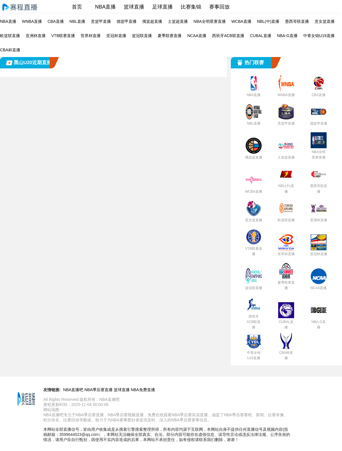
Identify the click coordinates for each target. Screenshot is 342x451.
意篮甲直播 (101, 21)
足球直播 (162, 7)
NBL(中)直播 (268, 21)
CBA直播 (56, 21)
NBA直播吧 (73, 389)
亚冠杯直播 (116, 35)
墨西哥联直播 (297, 21)
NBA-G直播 (287, 35)
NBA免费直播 (143, 389)
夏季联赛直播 (170, 35)
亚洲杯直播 (36, 35)
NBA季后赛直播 (98, 389)
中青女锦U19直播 (319, 35)
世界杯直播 (91, 35)
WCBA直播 (241, 21)
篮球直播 (134, 7)
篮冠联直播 (142, 35)
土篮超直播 (178, 21)
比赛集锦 (191, 7)
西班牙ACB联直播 (228, 35)
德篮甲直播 (127, 21)
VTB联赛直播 (63, 35)
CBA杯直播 (10, 50)
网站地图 (51, 409)
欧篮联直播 (10, 35)
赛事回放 (219, 7)
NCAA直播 (196, 35)
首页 (77, 7)
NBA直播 (105, 7)
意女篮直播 (325, 21)
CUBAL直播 (260, 35)
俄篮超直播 (152, 21)
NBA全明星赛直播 (210, 21)
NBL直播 (77, 21)
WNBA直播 (32, 21)
